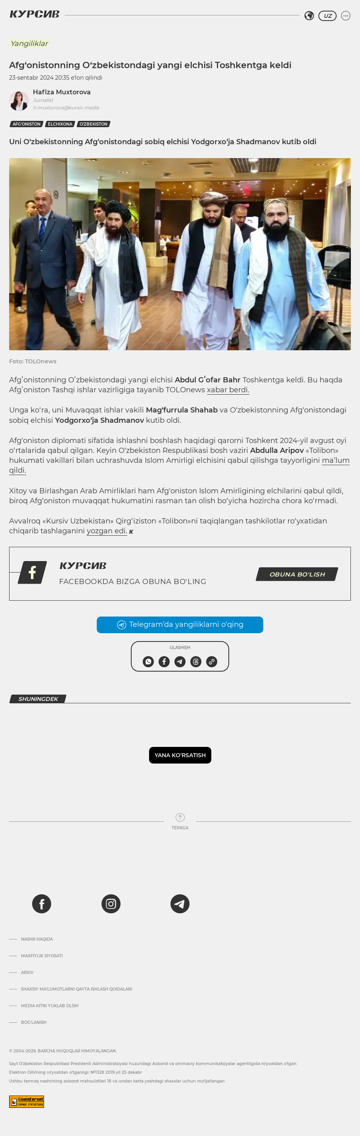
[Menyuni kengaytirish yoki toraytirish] (346, 16)
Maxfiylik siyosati (42, 956)
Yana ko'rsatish (180, 755)
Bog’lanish (33, 1022)
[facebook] (41, 903)
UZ (327, 15)
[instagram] (111, 903)
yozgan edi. (107, 531)
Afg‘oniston (26, 124)
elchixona (60, 124)
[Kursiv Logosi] (34, 14)
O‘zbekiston (93, 124)
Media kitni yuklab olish (50, 1006)
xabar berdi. (228, 390)
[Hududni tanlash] (309, 16)
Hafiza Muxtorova (62, 92)
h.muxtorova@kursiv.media (66, 108)
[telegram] (180, 903)
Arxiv (27, 972)
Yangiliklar (29, 43)
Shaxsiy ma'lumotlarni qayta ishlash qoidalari (76, 989)
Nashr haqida (37, 939)
